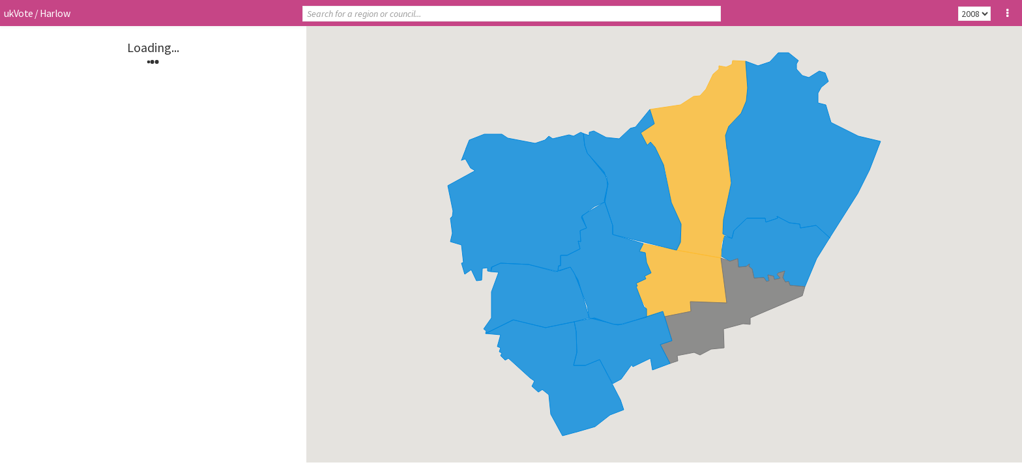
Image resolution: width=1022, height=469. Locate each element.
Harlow (55, 13)
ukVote (18, 13)
